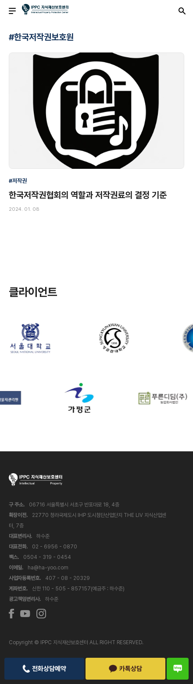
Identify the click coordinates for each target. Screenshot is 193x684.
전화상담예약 (44, 669)
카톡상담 (126, 669)
